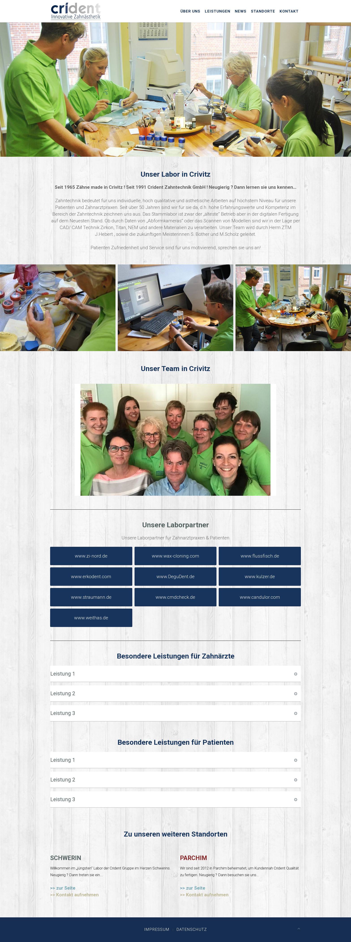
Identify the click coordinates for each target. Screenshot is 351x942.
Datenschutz (191, 929)
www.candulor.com (260, 597)
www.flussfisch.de (260, 556)
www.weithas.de (91, 617)
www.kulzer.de (260, 576)
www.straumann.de (91, 597)
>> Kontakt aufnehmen (74, 894)
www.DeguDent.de (175, 576)
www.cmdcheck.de (175, 597)
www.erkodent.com (91, 576)
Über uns (190, 11)
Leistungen (217, 11)
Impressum (156, 929)
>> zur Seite (62, 888)
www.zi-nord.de (91, 556)
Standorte (263, 11)
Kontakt (289, 11)
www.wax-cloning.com (175, 556)
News (240, 11)
